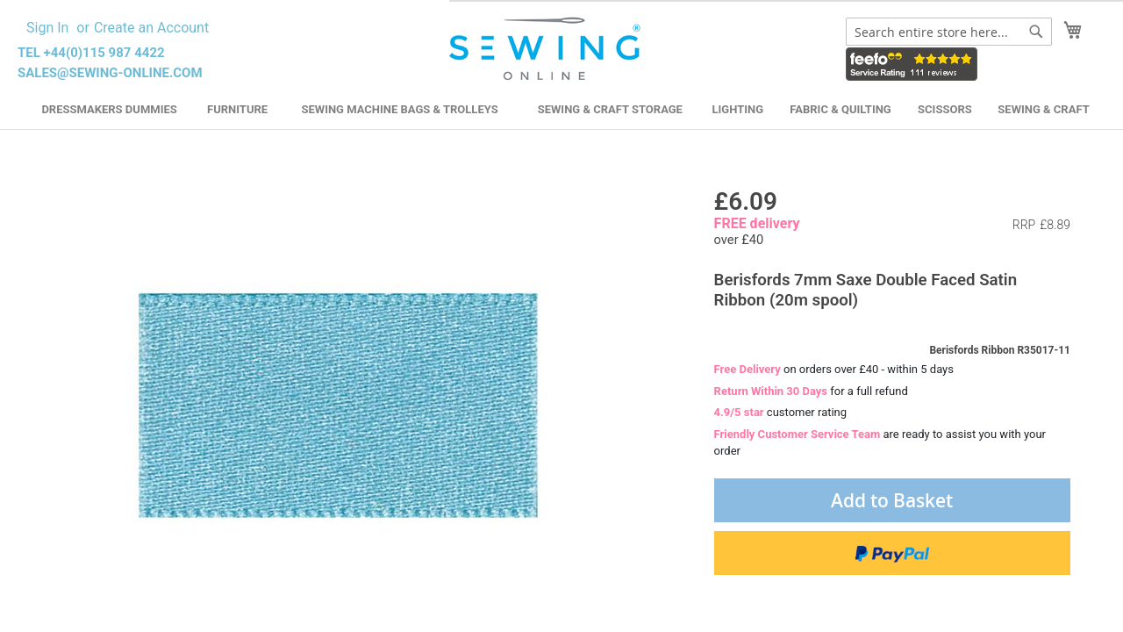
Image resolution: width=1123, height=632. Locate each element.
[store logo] (547, 49)
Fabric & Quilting (840, 109)
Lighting (738, 109)
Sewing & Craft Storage (610, 109)
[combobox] (949, 32)
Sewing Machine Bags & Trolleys (399, 109)
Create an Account (151, 27)
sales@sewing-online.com (110, 73)
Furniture (237, 109)
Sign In (47, 27)
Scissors (945, 109)
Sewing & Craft (1043, 109)
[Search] (1036, 32)
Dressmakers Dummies (108, 109)
